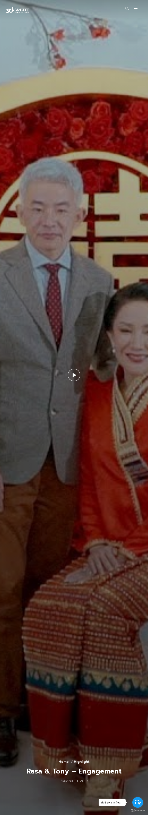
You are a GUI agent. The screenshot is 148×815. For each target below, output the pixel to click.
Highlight (81, 761)
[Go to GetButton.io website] (138, 810)
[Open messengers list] (137, 802)
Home (64, 761)
